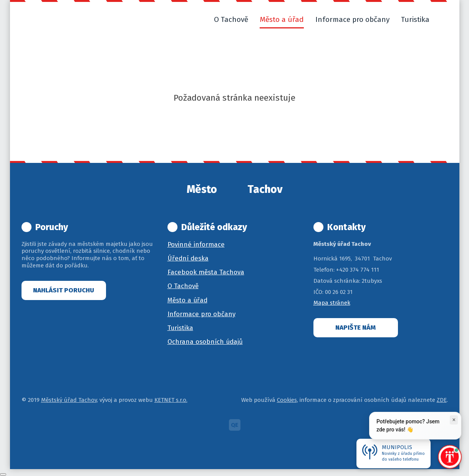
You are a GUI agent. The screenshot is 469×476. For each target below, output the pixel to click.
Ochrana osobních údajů (205, 342)
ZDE (442, 399)
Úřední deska (188, 258)
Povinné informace (196, 244)
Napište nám (355, 327)
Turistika (180, 328)
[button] (444, 19)
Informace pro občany (201, 314)
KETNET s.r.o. (170, 399)
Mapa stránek (331, 302)
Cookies (287, 399)
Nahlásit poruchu (63, 290)
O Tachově (183, 286)
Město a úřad (187, 300)
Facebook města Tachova (205, 272)
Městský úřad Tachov (69, 399)
